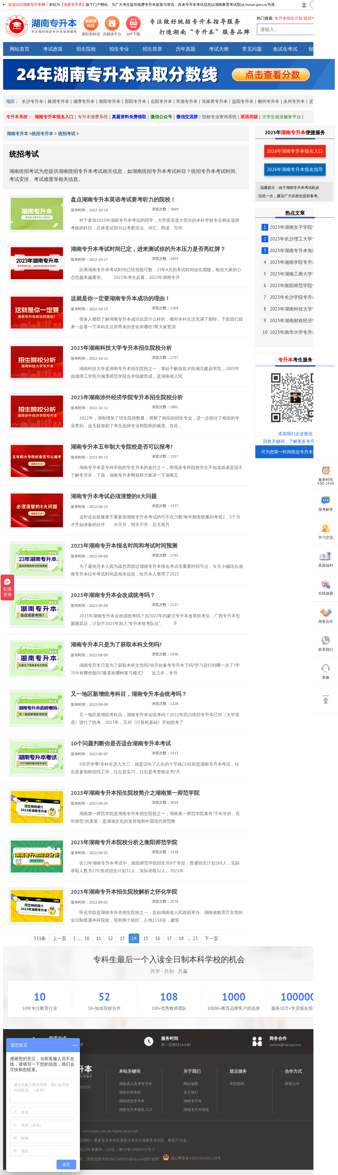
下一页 (211, 938)
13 (122, 938)
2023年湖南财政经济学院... (293, 320)
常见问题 (252, 49)
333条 (40, 938)
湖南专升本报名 (196, 1109)
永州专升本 (294, 101)
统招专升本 (42, 133)
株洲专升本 (58, 101)
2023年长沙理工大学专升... (293, 239)
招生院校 (86, 49)
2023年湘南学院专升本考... (293, 262)
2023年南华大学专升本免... (293, 332)
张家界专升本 (215, 101)
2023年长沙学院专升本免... (293, 297)
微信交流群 (187, 116)
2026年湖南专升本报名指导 (295, 169)
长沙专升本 (32, 101)
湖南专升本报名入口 (54, 116)
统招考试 (66, 133)
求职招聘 (237, 1083)
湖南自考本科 (130, 1092)
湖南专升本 (18, 133)
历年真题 (185, 49)
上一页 (59, 938)
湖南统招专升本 (132, 1101)
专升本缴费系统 (93, 116)
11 (98, 938)
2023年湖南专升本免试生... (293, 250)
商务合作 (292, 1083)
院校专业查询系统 (219, 116)
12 (110, 938)
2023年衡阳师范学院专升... (293, 285)
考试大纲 (219, 49)
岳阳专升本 (161, 101)
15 (145, 938)
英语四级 (249, 116)
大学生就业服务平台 (281, 116)
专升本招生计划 (288, 18)
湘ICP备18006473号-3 (136, 1149)
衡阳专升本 (109, 101)
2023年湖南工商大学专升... (293, 274)
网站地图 (190, 1083)
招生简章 (152, 49)
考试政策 (53, 49)
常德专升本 (187, 101)
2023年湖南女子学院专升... (293, 227)
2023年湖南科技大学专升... (293, 309)
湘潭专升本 (84, 101)
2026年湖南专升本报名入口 (295, 151)
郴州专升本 (268, 101)
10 (86, 938)
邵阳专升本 (135, 101)
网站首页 (19, 49)
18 (181, 938)
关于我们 (190, 1092)
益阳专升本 (242, 101)
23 (195, 938)
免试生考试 (285, 49)
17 (169, 938)
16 (157, 938)
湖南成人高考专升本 (135, 1083)
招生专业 (119, 49)
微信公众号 (161, 116)
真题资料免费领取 (129, 116)
